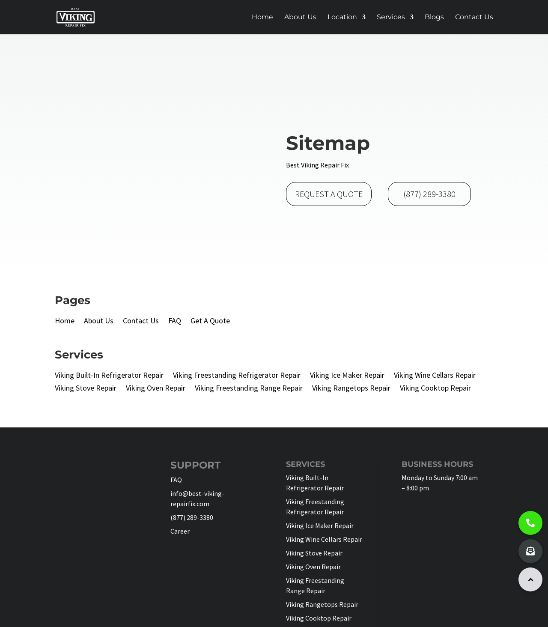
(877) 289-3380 (429, 193)
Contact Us (474, 17)
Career (180, 531)
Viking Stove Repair (85, 389)
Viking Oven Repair (155, 389)
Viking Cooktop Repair (435, 389)
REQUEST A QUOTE (329, 193)
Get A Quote (210, 321)
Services (391, 17)
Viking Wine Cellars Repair (435, 376)
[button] (530, 579)
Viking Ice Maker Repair (347, 376)
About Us (300, 17)
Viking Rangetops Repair (351, 389)
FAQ (174, 321)
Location (342, 17)
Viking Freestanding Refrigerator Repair (237, 376)
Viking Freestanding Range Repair (249, 389)
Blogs (434, 17)
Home (262, 17)
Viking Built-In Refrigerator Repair (109, 376)
